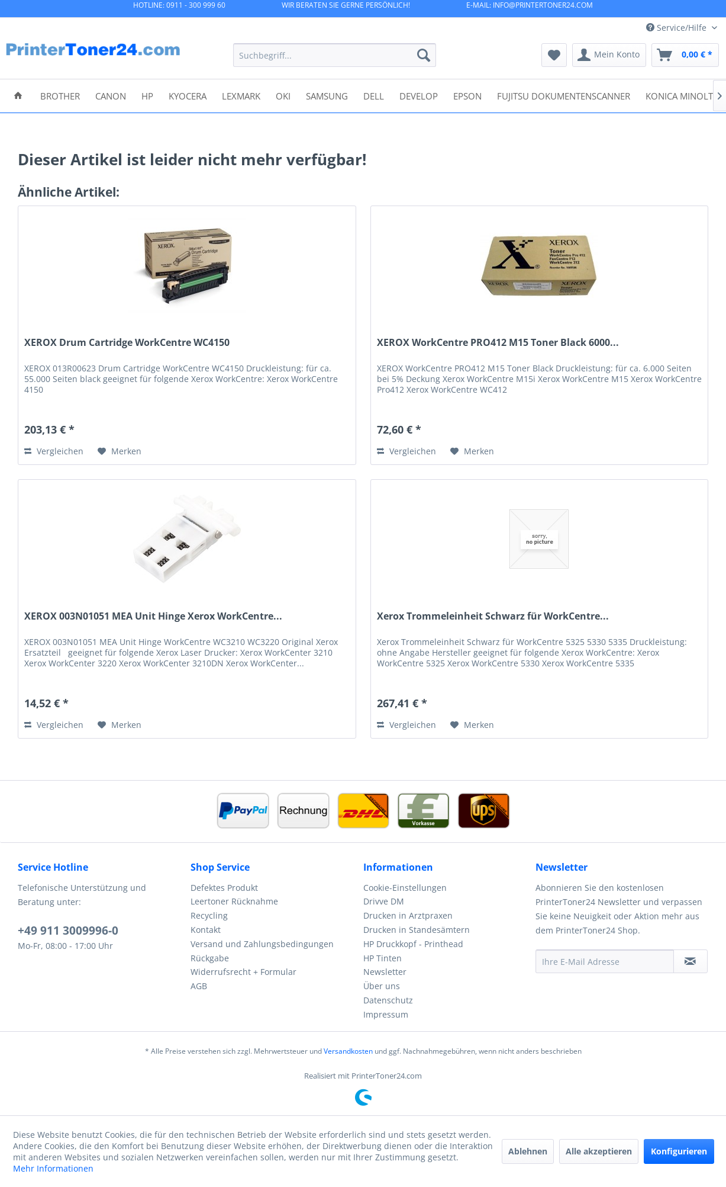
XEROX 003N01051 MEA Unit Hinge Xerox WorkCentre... (153, 616)
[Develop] (419, 95)
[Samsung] (327, 95)
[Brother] (60, 95)
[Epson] (467, 95)
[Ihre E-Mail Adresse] (604, 961)
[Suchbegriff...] (335, 55)
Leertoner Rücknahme (234, 901)
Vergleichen (53, 451)
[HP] (147, 95)
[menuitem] (335, 55)
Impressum (385, 1014)
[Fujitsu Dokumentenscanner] (563, 95)
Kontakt (206, 929)
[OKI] (283, 95)
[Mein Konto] (609, 55)
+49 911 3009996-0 (68, 930)
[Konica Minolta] (682, 95)
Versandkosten (348, 1051)
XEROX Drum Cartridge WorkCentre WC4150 (127, 342)
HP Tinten (382, 958)
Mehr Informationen (53, 1168)
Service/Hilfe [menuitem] (677, 27)
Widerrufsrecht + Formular (243, 971)
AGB (199, 986)
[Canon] (111, 95)
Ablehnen (527, 1151)
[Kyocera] (187, 95)
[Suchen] (423, 55)
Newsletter (384, 971)
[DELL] (374, 95)
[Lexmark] (241, 95)
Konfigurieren (679, 1151)
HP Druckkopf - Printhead (413, 943)
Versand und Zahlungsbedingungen (262, 943)
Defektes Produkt (224, 887)
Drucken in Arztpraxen (408, 915)
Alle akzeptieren (599, 1151)
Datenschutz (388, 1000)
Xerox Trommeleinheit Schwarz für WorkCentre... (493, 616)
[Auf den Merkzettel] (119, 451)
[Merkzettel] (554, 55)
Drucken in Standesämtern (416, 929)
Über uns (381, 986)
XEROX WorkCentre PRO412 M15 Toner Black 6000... (498, 342)
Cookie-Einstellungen (405, 887)
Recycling (209, 915)
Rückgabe (210, 958)
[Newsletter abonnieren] (690, 961)
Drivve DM (383, 901)
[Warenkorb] (685, 55)
